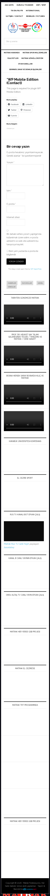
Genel (40, 283)
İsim (9, 190)
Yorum (10, 162)
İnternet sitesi (13, 217)
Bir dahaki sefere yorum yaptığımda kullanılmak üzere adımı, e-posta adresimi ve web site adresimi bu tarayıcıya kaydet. (24, 239)
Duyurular (27, 283)
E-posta (11, 204)
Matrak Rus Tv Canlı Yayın (16, 544)
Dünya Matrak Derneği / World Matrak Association (25, 28)
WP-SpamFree (36, 269)
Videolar (11, 287)
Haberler (12, 283)
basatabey (9, 547)
